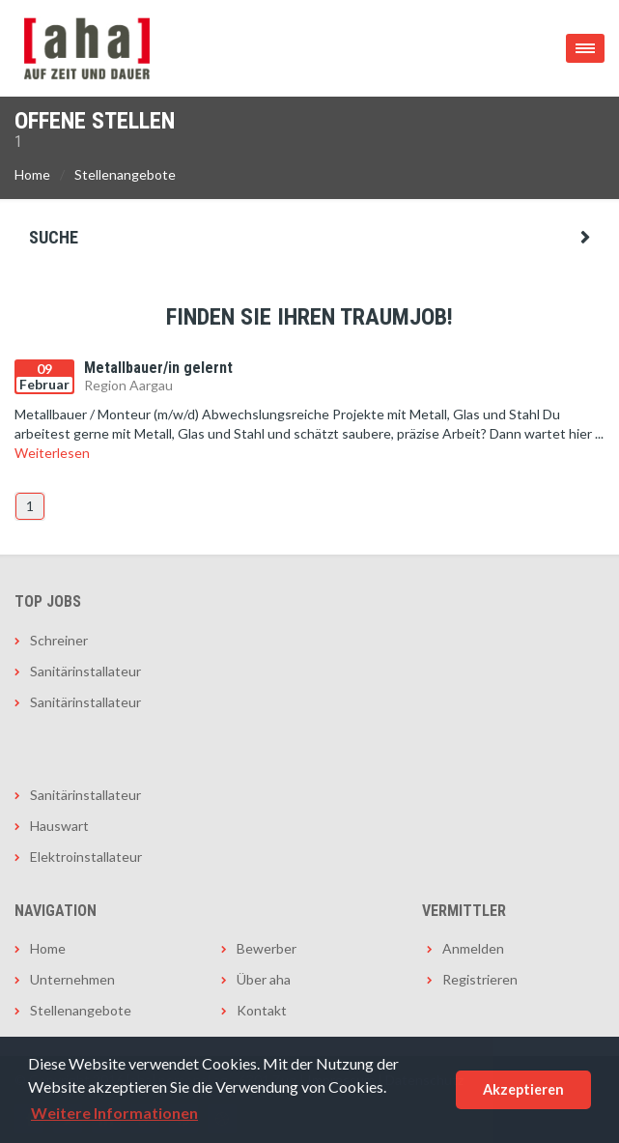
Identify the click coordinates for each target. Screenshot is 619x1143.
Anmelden (473, 948)
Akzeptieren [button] (523, 1089)
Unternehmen (72, 979)
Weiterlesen (52, 452)
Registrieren (480, 979)
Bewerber (266, 948)
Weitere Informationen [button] (114, 1112)
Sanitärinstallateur (85, 671)
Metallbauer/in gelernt (158, 367)
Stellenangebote (125, 174)
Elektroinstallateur (86, 856)
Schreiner (59, 640)
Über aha (264, 979)
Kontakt (262, 1010)
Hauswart (59, 825)
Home (32, 174)
